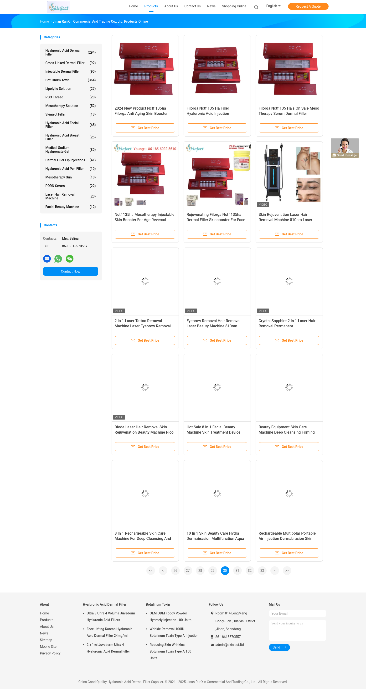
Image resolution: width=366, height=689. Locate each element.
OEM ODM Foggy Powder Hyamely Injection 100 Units (170, 616)
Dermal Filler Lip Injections (71, 160)
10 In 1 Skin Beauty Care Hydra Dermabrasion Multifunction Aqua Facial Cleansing (215, 538)
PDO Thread (71, 97)
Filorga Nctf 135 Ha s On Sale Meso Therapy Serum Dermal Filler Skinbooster (289, 113)
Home (44, 613)
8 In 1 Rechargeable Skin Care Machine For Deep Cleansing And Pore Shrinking (143, 538)
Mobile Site (48, 646)
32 (250, 570)
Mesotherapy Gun (71, 177)
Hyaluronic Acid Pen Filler (71, 168)
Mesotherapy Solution (71, 105)
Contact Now (70, 271)
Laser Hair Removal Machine (71, 196)
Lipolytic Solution (71, 88)
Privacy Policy (50, 653)
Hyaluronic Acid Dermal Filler (71, 52)
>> (287, 570)
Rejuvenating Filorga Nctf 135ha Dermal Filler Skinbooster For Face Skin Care (216, 219)
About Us (47, 626)
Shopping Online (234, 6)
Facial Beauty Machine (71, 206)
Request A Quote (308, 6)
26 (175, 570)
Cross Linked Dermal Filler (71, 63)
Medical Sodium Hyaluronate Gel (71, 149)
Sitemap (46, 640)
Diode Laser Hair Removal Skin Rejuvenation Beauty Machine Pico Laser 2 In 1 (144, 432)
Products (46, 620)
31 (237, 570)
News (44, 633)
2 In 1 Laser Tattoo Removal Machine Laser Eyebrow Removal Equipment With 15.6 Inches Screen (145, 326)
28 (200, 570)
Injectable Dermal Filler (71, 71)
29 (213, 570)
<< (150, 570)
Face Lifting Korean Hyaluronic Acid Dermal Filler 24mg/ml (110, 632)
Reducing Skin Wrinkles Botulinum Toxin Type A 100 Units (170, 651)
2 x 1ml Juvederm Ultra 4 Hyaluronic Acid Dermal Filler (108, 648)
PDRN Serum (71, 185)
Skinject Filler (71, 114)
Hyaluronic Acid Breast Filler (71, 137)
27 (188, 570)
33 (262, 570)
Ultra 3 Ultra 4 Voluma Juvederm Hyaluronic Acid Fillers (111, 616)
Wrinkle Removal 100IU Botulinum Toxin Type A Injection (174, 632)
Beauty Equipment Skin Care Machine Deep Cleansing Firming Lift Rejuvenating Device (287, 432)
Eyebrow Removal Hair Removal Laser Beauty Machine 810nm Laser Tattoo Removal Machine (214, 326)
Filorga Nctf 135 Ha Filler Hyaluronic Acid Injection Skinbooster (208, 113)
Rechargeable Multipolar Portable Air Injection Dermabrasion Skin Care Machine (287, 538)
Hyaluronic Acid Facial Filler (71, 125)
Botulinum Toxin (71, 80)
